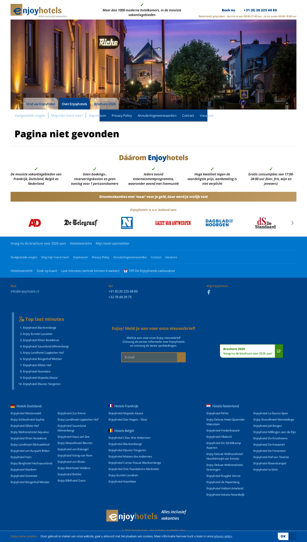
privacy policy (223, 536)
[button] (292, 223)
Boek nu (249, 10)
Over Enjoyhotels (74, 104)
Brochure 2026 (105, 104)
